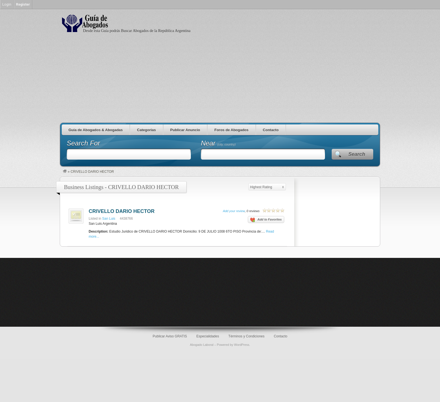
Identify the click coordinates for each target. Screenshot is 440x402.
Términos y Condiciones (246, 336)
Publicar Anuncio (185, 130)
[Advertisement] (220, 80)
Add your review (234, 211)
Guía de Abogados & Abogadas (95, 130)
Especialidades (207, 336)
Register (23, 4)
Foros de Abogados (231, 130)
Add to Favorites (266, 220)
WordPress (241, 344)
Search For (83, 143)
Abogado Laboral (202, 344)
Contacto (271, 130)
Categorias (146, 130)
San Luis (108, 219)
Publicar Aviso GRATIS (170, 336)
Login (6, 4)
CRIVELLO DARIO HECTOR (122, 211)
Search (356, 154)
